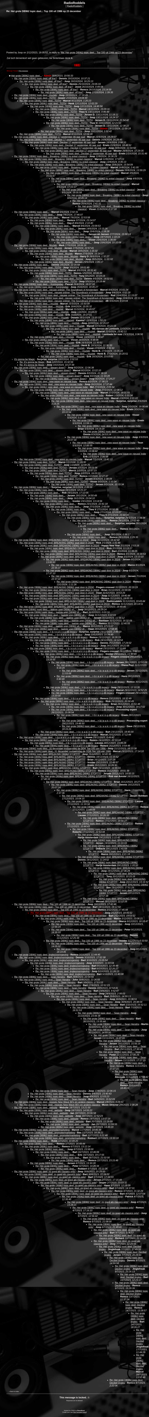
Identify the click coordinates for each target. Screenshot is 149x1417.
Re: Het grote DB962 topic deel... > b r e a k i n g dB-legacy (45, 631)
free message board (79, 1412)
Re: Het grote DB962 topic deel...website (35, 1107)
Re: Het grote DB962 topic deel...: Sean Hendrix (39, 977)
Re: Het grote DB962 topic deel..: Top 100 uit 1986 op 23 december (96, 52)
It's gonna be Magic (24, 359)
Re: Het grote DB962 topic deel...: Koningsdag (38, 284)
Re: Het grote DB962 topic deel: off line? (35, 78)
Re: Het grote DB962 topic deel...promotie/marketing (42, 1130)
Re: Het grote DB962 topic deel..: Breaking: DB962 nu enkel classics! (50, 156)
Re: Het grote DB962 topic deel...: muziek (36, 303)
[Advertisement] (26, 31)
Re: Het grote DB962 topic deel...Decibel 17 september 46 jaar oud (49, 137)
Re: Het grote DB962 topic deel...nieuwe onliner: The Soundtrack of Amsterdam (56, 289)
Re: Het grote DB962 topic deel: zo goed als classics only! (44, 1171)
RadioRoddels (74, 6)
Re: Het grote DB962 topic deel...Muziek (35, 245)
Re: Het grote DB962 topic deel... (31, 212)
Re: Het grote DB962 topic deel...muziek (35, 95)
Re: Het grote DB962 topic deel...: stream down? (40, 367)
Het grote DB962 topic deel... (26, 75)
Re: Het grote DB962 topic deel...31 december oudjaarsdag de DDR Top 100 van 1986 (60, 748)
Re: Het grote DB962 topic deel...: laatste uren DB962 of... (45, 609)
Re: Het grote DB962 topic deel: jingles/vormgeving (41, 954)
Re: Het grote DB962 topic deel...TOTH (35, 98)
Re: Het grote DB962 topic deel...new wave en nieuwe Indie (45, 381)
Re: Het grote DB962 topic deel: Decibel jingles (134, 1276)
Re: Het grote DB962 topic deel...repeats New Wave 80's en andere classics (54, 1102)
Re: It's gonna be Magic (32, 362)
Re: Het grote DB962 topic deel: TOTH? (35, 462)
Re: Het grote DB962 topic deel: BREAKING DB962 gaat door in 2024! (51, 540)
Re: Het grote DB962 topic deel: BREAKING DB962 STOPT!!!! (47, 754)
